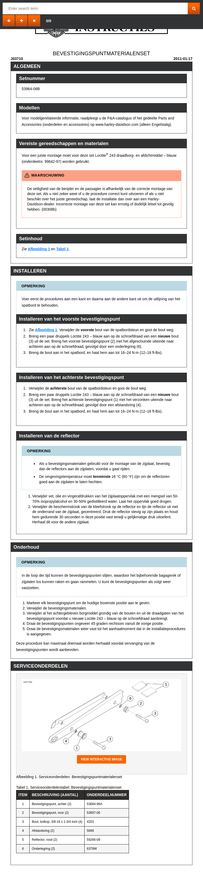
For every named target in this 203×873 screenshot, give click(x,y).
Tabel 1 (62, 249)
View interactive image (101, 759)
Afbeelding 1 (39, 249)
